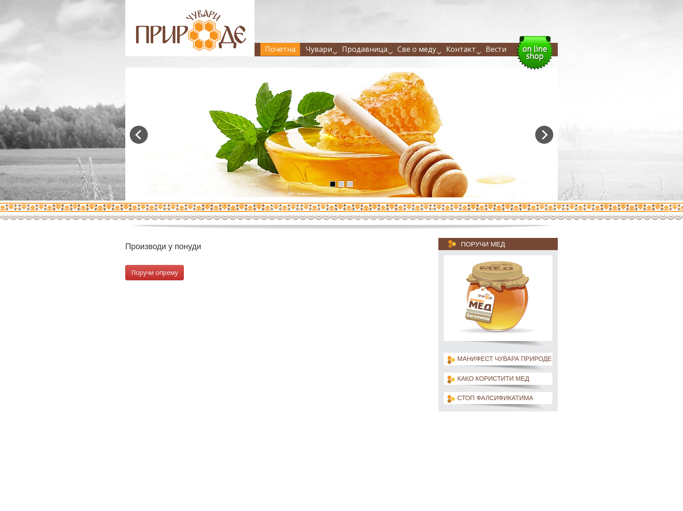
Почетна (280, 49)
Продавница (364, 49)
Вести (496, 49)
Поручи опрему (154, 272)
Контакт (461, 49)
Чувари (318, 49)
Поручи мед (483, 244)
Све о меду (416, 49)
